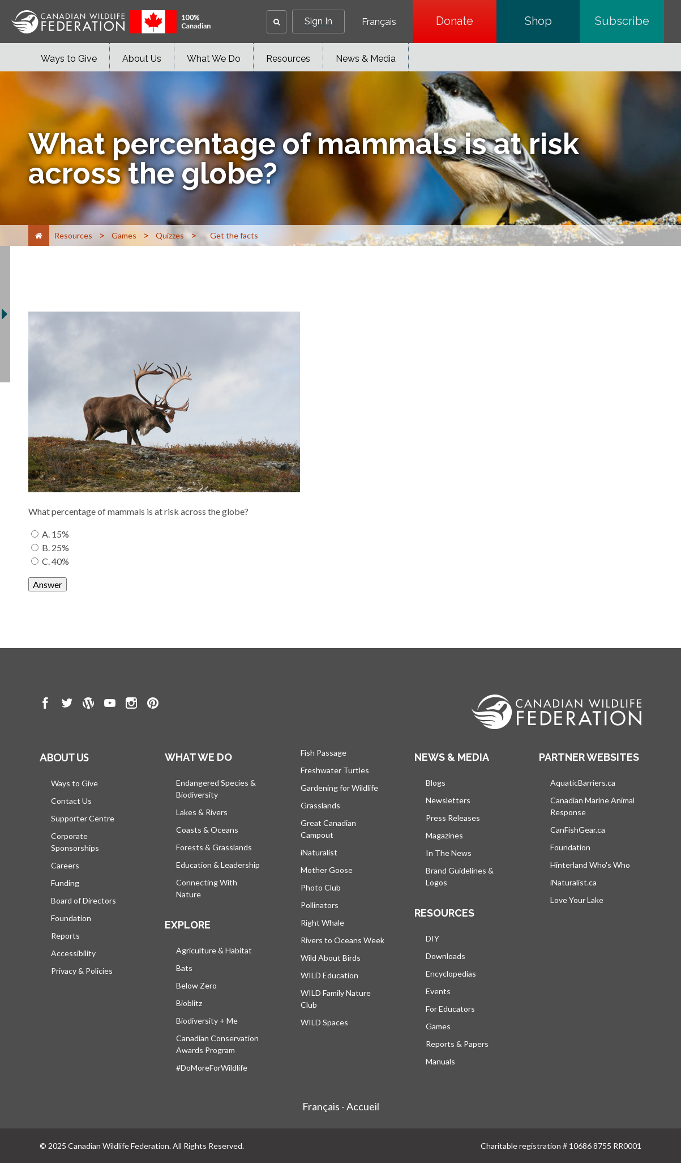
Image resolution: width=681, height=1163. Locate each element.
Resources (288, 58)
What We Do (214, 58)
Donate (466, 21)
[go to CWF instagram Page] (131, 705)
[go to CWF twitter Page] (66, 705)
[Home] (38, 235)
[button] (276, 21)
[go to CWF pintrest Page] (153, 705)
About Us (141, 58)
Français (379, 22)
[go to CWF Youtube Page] (109, 705)
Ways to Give (69, 58)
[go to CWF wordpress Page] (88, 705)
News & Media (366, 58)
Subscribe (629, 21)
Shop (552, 21)
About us (64, 757)
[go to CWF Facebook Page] (45, 705)
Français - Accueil (340, 1106)
